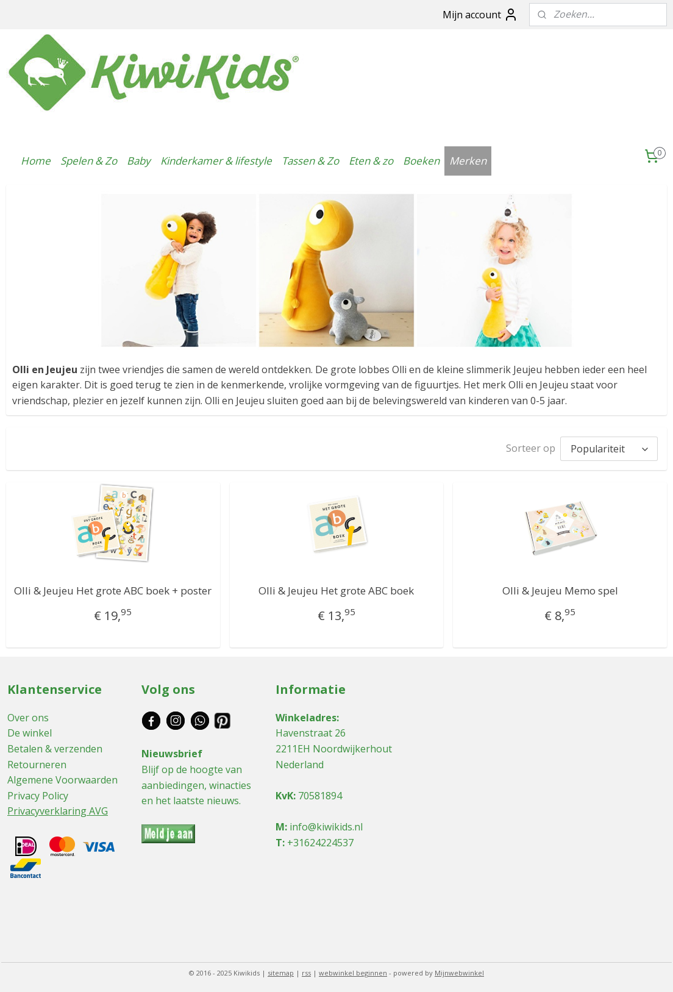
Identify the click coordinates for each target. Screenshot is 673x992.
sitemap (281, 969)
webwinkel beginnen (353, 969)
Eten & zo (371, 161)
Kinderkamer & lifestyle (216, 161)
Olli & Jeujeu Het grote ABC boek (336, 587)
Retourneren (36, 761)
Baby (139, 161)
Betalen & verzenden (54, 745)
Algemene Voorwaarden (62, 776)
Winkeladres (306, 714)
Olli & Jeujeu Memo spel (560, 587)
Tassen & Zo (310, 161)
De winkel (29, 730)
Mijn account (480, 14)
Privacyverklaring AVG (57, 808)
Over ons (28, 714)
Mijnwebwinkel (459, 969)
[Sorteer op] (609, 447)
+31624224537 (320, 839)
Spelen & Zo (88, 161)
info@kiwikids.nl (326, 823)
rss (306, 969)
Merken (467, 161)
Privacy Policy (37, 792)
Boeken (421, 161)
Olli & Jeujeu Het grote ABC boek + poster (113, 587)
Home (36, 161)
